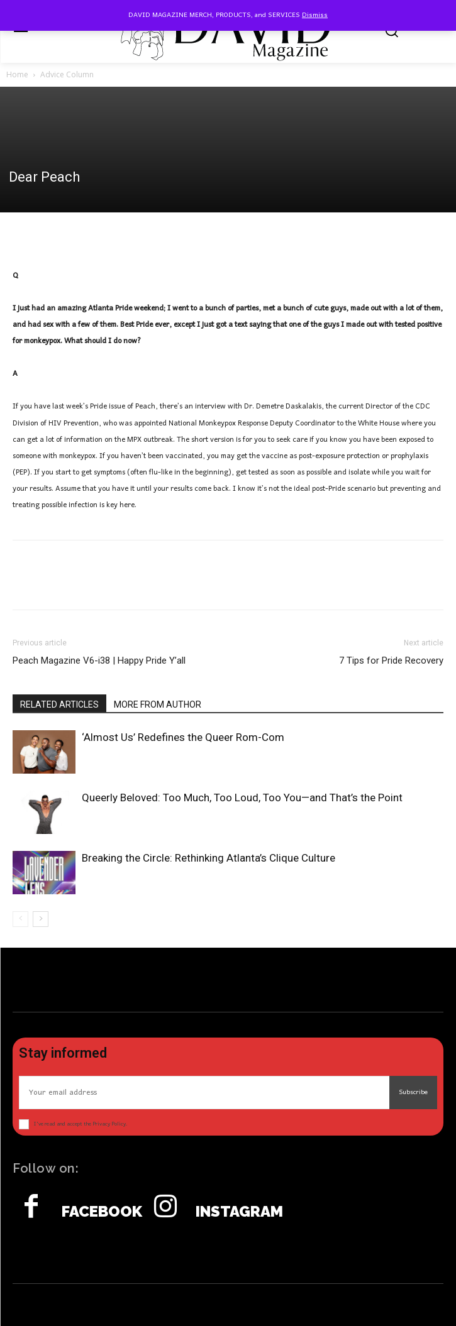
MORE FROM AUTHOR (157, 704)
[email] (204, 1092)
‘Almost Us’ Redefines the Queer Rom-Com (183, 737)
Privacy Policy (109, 1124)
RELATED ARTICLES (59, 704)
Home (17, 74)
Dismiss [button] (315, 15)
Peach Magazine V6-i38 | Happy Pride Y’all (99, 660)
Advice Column (67, 74)
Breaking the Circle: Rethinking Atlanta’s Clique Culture (208, 858)
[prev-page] (20, 919)
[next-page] (40, 919)
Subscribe (413, 1092)
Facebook (102, 1211)
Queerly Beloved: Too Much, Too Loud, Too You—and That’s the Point (242, 797)
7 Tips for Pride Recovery (391, 660)
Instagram (239, 1211)
